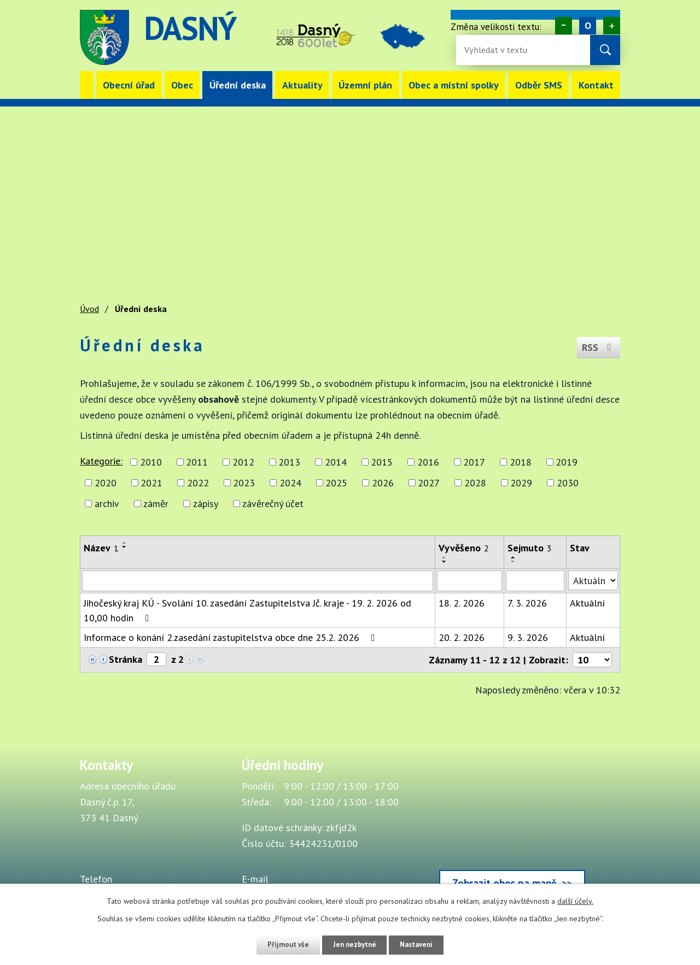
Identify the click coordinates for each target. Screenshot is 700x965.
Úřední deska (237, 85)
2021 (151, 482)
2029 (521, 482)
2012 (243, 462)
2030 (568, 482)
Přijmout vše (283, 945)
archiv (107, 503)
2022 (198, 482)
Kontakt (596, 85)
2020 (105, 482)
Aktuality (302, 85)
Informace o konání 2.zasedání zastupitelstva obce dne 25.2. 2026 (232, 637)
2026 (383, 482)
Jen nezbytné (353, 945)
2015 (382, 462)
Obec (182, 85)
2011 (197, 462)
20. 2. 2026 (462, 637)
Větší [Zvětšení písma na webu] (611, 25)
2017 (474, 462)
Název (101, 548)
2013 (289, 462)
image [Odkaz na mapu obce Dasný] (411, 37)
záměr (155, 503)
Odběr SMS (538, 85)
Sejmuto (530, 548)
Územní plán (365, 85)
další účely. (575, 901)
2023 (244, 482)
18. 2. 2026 (462, 603)
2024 (290, 482)
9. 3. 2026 (528, 637)
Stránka (125, 659)
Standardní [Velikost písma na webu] (587, 25)
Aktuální (587, 603)
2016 (428, 462)
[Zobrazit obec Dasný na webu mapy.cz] (512, 829)
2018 (521, 462)
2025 (336, 482)
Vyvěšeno (464, 548)
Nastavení (420, 945)
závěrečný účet (273, 503)
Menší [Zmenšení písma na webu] (563, 25)
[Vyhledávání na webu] (500, 50)
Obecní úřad (129, 85)
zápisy (205, 503)
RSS (597, 345)
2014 (336, 462)
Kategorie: (101, 461)
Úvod (87, 85)
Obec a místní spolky (454, 85)
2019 (567, 462)
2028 (475, 482)
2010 (151, 462)
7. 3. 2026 (527, 603)
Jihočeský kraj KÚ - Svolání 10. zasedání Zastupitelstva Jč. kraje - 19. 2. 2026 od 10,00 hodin (247, 610)
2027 (429, 482)
